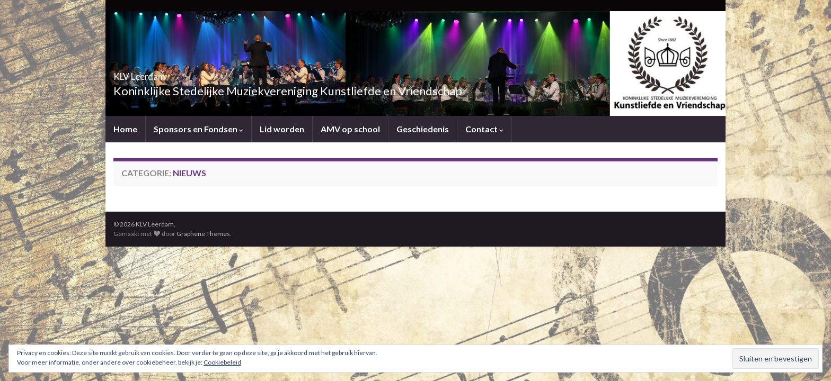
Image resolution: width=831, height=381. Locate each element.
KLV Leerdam (159, 73)
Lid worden (282, 129)
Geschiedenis (422, 129)
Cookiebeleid (222, 362)
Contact (484, 129)
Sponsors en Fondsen (198, 129)
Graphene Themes (203, 234)
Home (125, 129)
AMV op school (350, 129)
